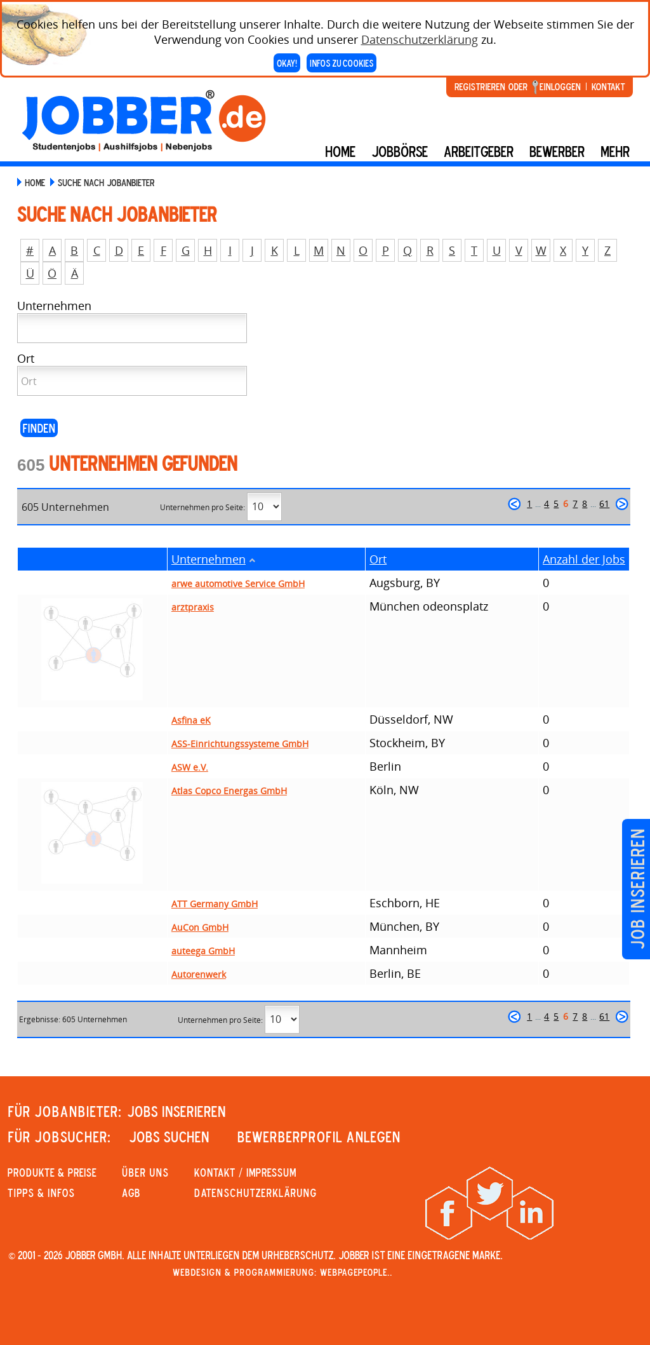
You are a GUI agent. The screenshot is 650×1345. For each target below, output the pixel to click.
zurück (514, 503)
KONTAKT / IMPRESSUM (245, 1172)
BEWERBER (557, 151)
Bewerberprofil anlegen (319, 1136)
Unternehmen (208, 559)
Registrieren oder (490, 86)
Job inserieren (637, 889)
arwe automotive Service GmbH (238, 584)
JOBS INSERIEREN (176, 1111)
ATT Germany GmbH (214, 904)
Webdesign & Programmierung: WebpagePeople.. (282, 1272)
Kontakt (608, 86)
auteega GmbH (203, 951)
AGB (131, 1193)
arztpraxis (192, 607)
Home (340, 151)
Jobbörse (399, 151)
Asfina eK (191, 720)
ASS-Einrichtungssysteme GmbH (239, 744)
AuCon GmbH (200, 927)
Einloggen (560, 86)
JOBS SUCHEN (169, 1136)
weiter (622, 503)
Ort (378, 559)
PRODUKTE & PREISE (52, 1172)
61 (604, 503)
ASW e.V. (189, 767)
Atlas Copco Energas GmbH (229, 791)
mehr (615, 151)
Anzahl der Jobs (584, 559)
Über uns (145, 1172)
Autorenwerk (198, 974)
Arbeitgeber (479, 151)
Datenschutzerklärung (419, 39)
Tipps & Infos (41, 1193)
